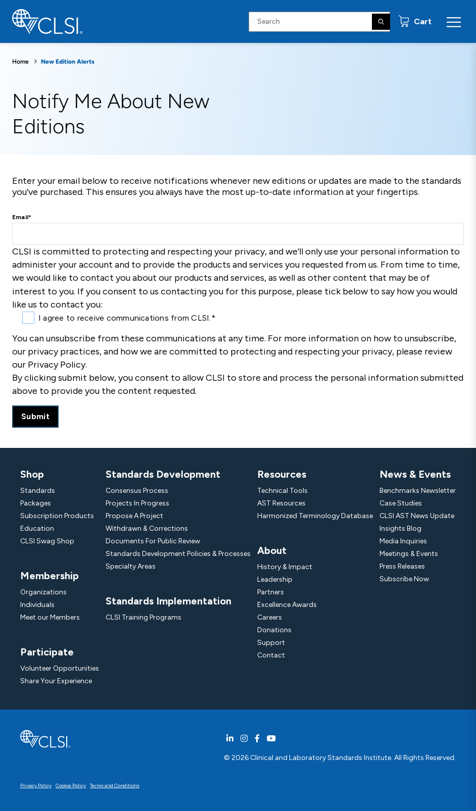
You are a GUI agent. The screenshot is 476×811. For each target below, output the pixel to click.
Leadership (275, 579)
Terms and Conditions (114, 785)
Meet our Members (50, 617)
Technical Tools (282, 490)
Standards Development (163, 474)
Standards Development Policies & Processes (178, 553)
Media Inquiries (403, 541)
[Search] (381, 22)
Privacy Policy (36, 785)
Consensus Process (137, 490)
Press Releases (402, 566)
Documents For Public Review (153, 541)
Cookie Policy (71, 785)
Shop (32, 474)
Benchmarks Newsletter (417, 490)
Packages (35, 503)
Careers (269, 617)
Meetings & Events (408, 553)
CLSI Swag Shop (47, 541)
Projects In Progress (137, 503)
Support (271, 642)
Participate (47, 652)
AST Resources (281, 503)
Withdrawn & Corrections (147, 528)
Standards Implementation (168, 601)
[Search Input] (319, 22)
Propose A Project (134, 516)
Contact (271, 655)
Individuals (37, 604)
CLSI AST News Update (416, 516)
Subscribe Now (404, 579)
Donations (274, 630)
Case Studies (400, 503)
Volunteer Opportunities (59, 668)
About (272, 550)
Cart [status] (422, 21)
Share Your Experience (56, 681)
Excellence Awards (287, 604)
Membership (49, 576)
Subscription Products (57, 516)
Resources (281, 474)
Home (20, 61)
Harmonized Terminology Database (315, 516)
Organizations (43, 592)
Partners (270, 592)
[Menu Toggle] (454, 22)
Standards (37, 490)
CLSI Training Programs (143, 617)
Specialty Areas (131, 566)
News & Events (415, 474)
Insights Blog (400, 528)
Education (37, 528)
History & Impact (284, 567)
